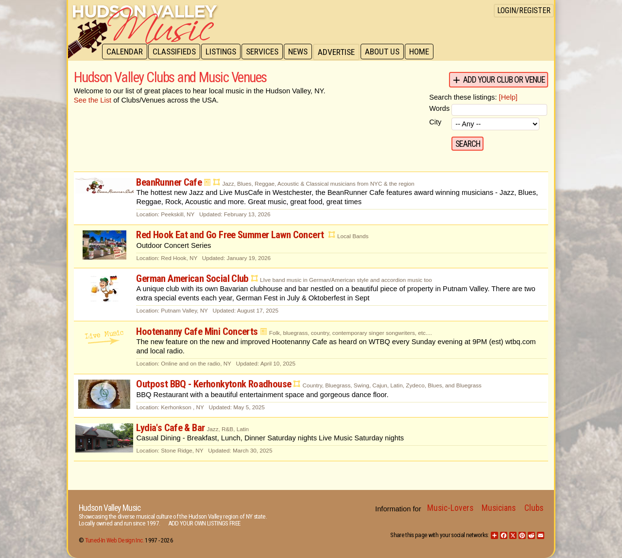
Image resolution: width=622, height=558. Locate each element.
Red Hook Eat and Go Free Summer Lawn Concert (231, 235)
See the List (92, 100)
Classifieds (175, 52)
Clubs (533, 508)
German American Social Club (192, 278)
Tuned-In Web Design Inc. (114, 540)
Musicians (499, 508)
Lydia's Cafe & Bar (170, 428)
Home (425, 52)
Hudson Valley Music (109, 508)
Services (265, 52)
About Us (387, 52)
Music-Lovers (450, 508)
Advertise (341, 52)
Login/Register (524, 10)
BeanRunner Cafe (169, 182)
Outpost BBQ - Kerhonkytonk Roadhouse (213, 384)
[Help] (508, 97)
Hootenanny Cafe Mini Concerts (197, 331)
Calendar (125, 52)
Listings (223, 52)
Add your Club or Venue (504, 80)
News (302, 52)
